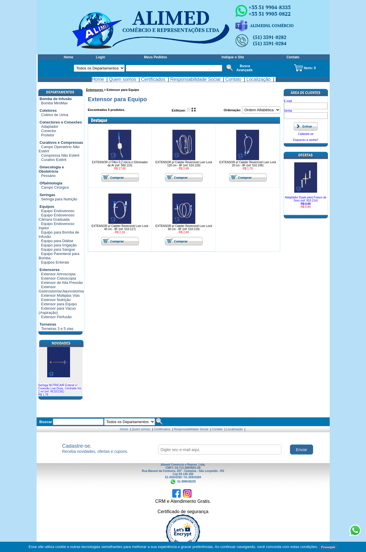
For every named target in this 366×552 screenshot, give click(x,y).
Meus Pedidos (155, 57)
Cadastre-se (305, 133)
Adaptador (49, 126)
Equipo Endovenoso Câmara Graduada (57, 217)
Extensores (49, 270)
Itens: (309, 68)
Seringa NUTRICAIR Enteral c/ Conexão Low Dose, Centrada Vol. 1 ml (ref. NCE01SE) (60, 390)
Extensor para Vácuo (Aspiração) (57, 310)
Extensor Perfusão (56, 317)
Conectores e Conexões (60, 122)
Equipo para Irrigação (59, 245)
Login (100, 57)
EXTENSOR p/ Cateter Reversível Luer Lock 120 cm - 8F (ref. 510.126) (184, 164)
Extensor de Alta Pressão (62, 282)
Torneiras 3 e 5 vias (57, 328)
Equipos (46, 206)
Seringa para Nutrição (59, 199)
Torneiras (47, 324)
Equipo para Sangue (58, 249)
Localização (258, 79)
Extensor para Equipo (59, 304)
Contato (293, 57)
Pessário (48, 176)
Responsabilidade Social (195, 79)
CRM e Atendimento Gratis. (183, 501)
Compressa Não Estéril (60, 155)
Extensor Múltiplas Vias (60, 295)
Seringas (47, 195)
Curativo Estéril (53, 160)
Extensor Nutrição (56, 300)
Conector (48, 131)
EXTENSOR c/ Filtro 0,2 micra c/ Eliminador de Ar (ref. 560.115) (120, 164)
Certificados (153, 79)
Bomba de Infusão (55, 99)
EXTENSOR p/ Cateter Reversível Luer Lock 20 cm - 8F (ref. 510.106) (247, 164)
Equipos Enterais (55, 262)
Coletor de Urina (54, 115)
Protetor (47, 135)
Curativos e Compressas (61, 142)
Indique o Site (233, 57)
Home (68, 57)
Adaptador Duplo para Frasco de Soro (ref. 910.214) (306, 202)
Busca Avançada (244, 68)
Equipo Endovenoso (57, 211)
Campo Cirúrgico (55, 187)
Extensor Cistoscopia (58, 278)
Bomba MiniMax (54, 103)
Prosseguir (328, 547)
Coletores (48, 110)
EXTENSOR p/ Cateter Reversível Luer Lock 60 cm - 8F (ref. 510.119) (184, 227)
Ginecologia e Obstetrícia (51, 169)
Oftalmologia (50, 183)
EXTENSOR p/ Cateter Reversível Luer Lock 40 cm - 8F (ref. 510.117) (120, 227)
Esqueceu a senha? (305, 140)
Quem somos (122, 79)
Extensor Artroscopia (58, 274)
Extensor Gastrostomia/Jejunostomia (61, 289)
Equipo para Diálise (57, 241)
